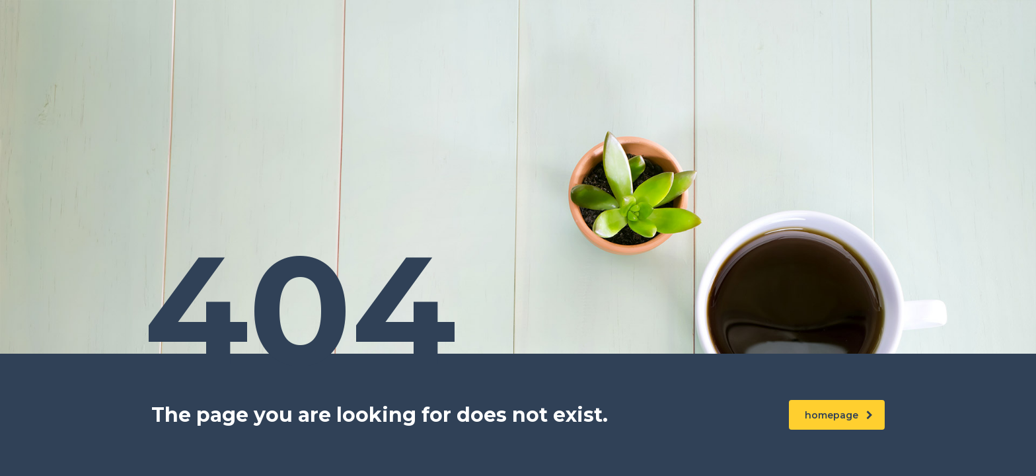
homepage (839, 415)
